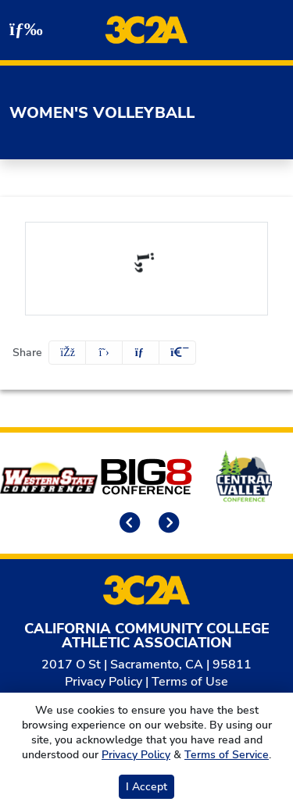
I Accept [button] (146, 786)
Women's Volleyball (102, 112)
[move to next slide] (166, 524)
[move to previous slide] (127, 524)
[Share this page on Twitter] (104, 352)
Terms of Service (226, 754)
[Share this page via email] (140, 352)
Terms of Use (190, 681)
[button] (177, 352)
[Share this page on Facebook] (67, 352)
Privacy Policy (103, 681)
